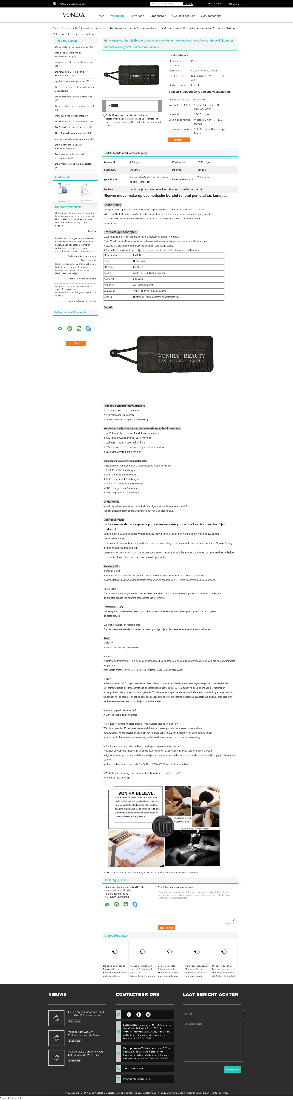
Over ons (138, 15)
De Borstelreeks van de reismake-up (73, 96)
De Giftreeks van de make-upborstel (73, 163)
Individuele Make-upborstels (69, 115)
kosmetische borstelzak (186, 872)
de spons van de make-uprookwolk (73, 138)
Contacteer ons (211, 15)
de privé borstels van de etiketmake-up (74, 62)
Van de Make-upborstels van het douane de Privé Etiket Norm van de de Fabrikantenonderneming (85, 1053)
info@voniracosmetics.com (72, 3)
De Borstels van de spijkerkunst (71, 127)
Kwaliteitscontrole (183, 15)
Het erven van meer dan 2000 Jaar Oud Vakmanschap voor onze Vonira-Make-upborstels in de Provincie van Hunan (87, 1014)
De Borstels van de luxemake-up (71, 46)
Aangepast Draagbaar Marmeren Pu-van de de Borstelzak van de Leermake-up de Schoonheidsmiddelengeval (197, 972)
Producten (117, 15)
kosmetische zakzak (121, 872)
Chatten (181, 140)
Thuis (100, 15)
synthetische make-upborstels (70, 81)
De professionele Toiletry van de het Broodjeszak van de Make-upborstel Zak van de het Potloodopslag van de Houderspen (169, 975)
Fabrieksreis (158, 15)
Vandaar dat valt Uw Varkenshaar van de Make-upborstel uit (84, 1033)
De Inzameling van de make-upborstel (74, 106)
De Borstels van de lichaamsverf (71, 121)
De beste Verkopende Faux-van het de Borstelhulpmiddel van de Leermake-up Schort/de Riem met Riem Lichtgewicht (114, 974)
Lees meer (74, 1021)
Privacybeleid (72, 1092)
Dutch (237, 3)
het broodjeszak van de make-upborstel (153, 872)
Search (188, 4)
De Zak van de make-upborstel (90, 28)
